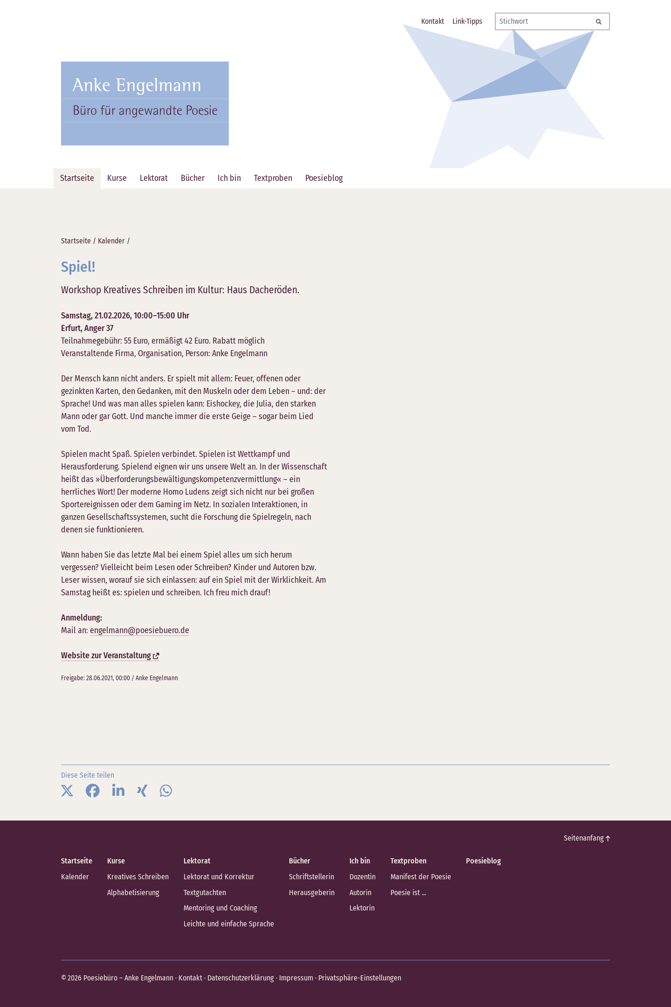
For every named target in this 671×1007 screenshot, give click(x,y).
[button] (67, 791)
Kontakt (189, 977)
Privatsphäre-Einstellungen (356, 977)
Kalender (111, 240)
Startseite (76, 240)
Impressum (294, 977)
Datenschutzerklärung (239, 977)
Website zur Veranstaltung (110, 655)
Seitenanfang (587, 838)
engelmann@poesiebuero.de (139, 630)
